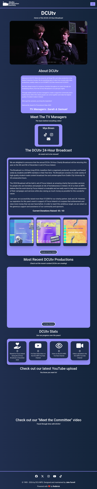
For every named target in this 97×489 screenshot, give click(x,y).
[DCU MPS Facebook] (36, 476)
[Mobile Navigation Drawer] (92, 4)
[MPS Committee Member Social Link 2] (51, 134)
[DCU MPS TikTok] (61, 476)
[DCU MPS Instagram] (48, 476)
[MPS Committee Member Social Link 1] (45, 134)
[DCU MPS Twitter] (42, 476)
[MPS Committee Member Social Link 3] (48, 138)
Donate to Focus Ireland (48, 252)
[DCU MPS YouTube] (54, 476)
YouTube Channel (48, 324)
